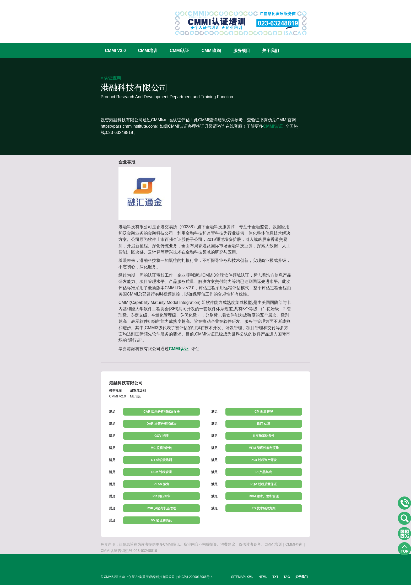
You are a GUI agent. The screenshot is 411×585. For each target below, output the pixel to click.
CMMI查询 (211, 50)
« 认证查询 (111, 78)
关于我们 (270, 50)
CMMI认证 (180, 50)
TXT (275, 577)
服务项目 (241, 50)
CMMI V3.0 (115, 50)
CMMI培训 (148, 50)
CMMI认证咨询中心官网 (117, 19)
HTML (262, 577)
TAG (287, 577)
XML (250, 577)
